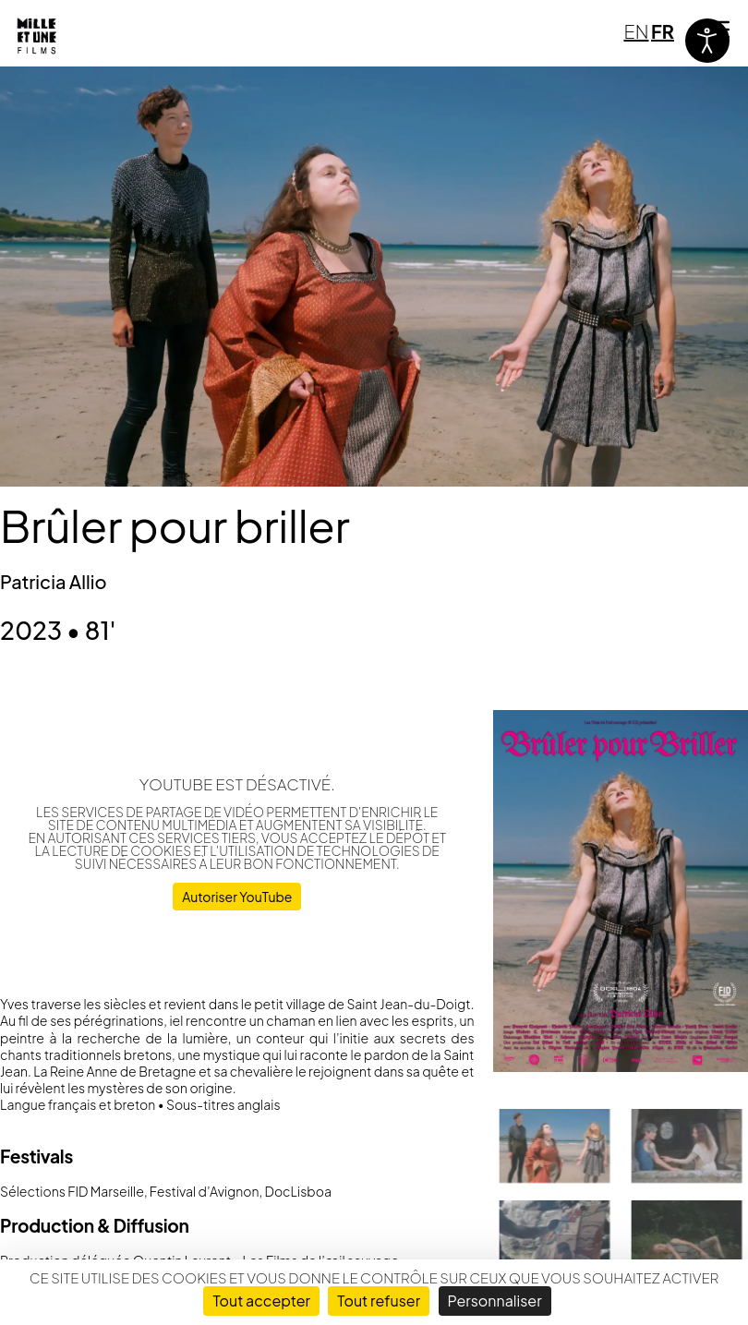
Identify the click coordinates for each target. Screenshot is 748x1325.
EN (635, 30)
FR (662, 30)
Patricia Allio (53, 581)
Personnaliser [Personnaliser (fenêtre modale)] (495, 1300)
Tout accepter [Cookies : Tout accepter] (261, 1300)
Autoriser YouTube (237, 896)
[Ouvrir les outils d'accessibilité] (707, 40)
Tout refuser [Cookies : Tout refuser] (378, 1300)
